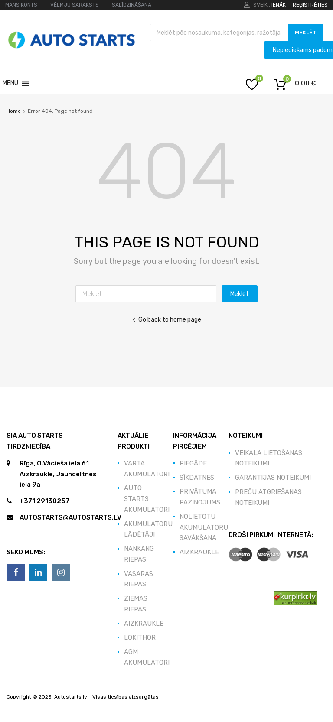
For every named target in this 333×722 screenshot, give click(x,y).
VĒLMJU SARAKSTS (74, 5)
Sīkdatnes (197, 477)
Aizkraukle (143, 624)
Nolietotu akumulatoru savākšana (204, 527)
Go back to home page (166, 319)
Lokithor (140, 637)
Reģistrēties (310, 5)
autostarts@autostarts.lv (70, 517)
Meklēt (306, 32)
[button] (10, 83)
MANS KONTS (21, 5)
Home (14, 111)
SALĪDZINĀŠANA (131, 5)
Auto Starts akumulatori (147, 499)
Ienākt (280, 5)
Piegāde (193, 463)
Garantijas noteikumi (273, 477)
